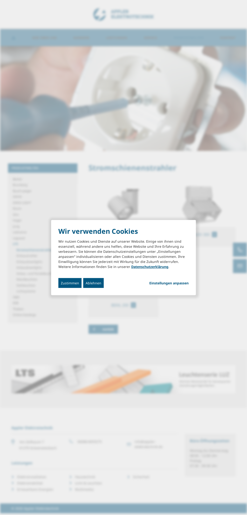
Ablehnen (93, 283)
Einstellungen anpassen (169, 283)
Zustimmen (70, 283)
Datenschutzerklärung (149, 266)
